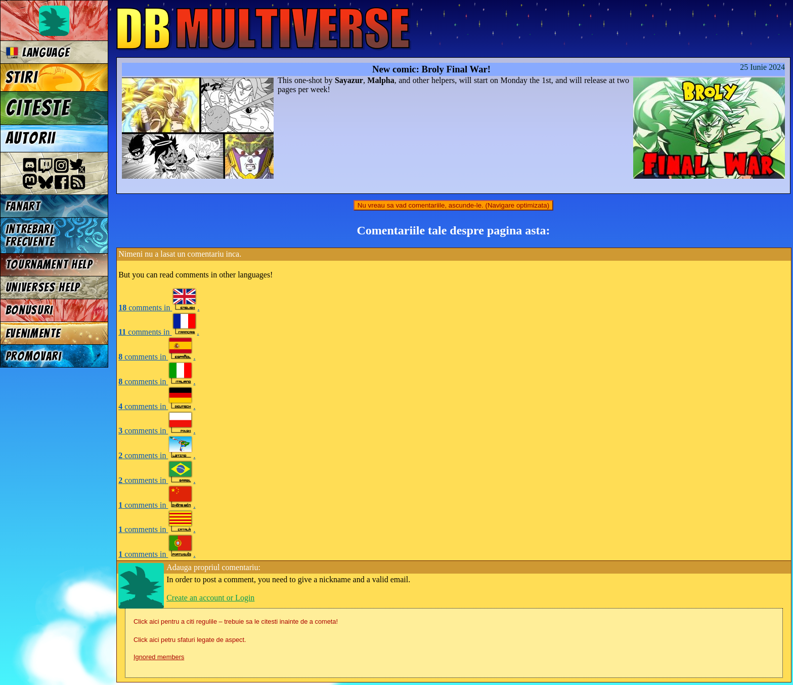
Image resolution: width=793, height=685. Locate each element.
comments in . (158, 307)
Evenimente (33, 333)
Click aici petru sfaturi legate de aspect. (190, 639)
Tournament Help (49, 264)
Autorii (31, 138)
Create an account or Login (210, 597)
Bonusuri (29, 310)
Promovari (34, 356)
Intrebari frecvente (30, 235)
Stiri (21, 77)
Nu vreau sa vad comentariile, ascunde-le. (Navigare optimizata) (453, 205)
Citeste (38, 107)
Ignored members (159, 657)
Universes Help (43, 287)
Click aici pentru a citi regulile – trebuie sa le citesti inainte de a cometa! (236, 621)
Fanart (23, 206)
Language (38, 52)
